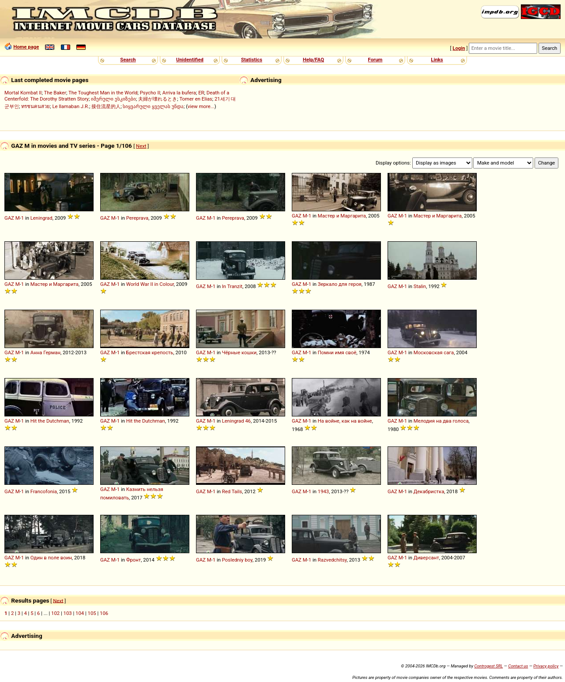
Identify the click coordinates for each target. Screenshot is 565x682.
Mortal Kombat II (22, 93)
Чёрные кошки (239, 352)
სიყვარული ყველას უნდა (153, 106)
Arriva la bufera (179, 93)
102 (55, 613)
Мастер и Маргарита (342, 216)
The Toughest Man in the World (103, 93)
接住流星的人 (106, 106)
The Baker (55, 93)
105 (92, 613)
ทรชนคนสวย (35, 106)
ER (201, 93)
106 (104, 613)
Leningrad (41, 218)
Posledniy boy (237, 560)
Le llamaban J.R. (70, 106)
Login (458, 48)
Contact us (518, 665)
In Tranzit (232, 286)
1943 (323, 491)
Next (141, 146)
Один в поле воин (51, 558)
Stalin (420, 286)
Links (437, 59)
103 (68, 613)
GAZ (9, 218)
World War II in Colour (150, 284)
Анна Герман (45, 352)
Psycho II (150, 93)
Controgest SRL (488, 665)
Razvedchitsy (332, 560)
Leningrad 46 (236, 421)
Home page (26, 47)
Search (128, 59)
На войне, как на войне (345, 421)
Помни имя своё (337, 352)
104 (79, 613)
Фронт (133, 560)
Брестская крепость (149, 352)
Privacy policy (545, 665)
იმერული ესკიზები (113, 99)
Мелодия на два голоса (441, 421)
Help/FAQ (313, 59)
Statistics (251, 59)
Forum (375, 59)
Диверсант (426, 558)
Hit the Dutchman (49, 421)
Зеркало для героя (340, 284)
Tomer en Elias (195, 99)
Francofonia (43, 491)
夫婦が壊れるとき (157, 99)
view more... (201, 106)
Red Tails (232, 491)
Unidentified (189, 59)
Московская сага (434, 352)
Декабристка (429, 491)
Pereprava (137, 218)
